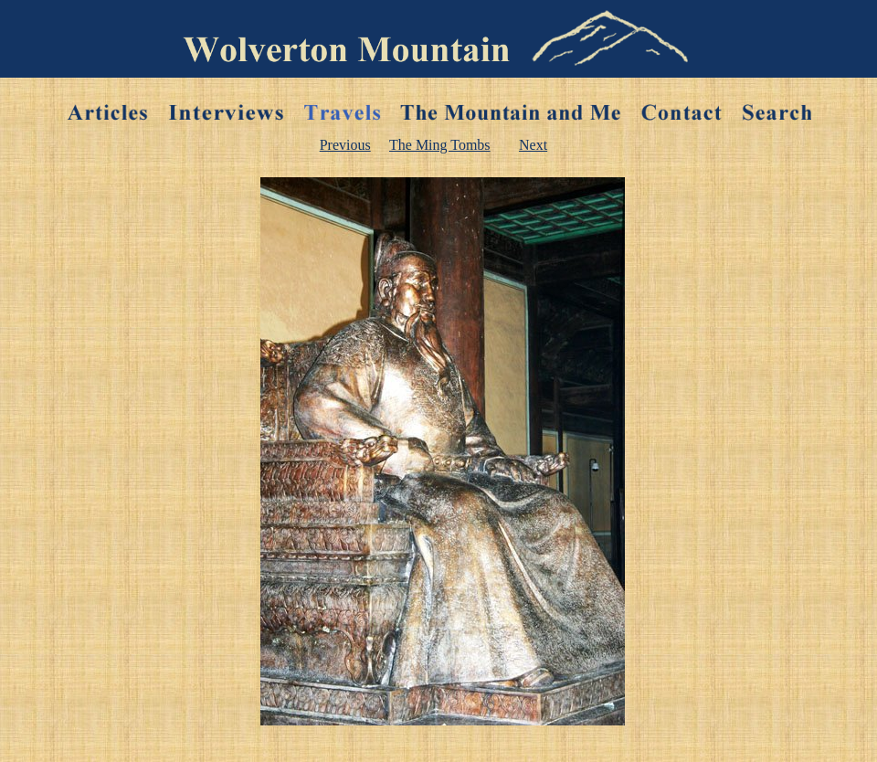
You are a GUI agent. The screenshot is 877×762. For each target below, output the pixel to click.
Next (533, 145)
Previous (345, 145)
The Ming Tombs (440, 145)
